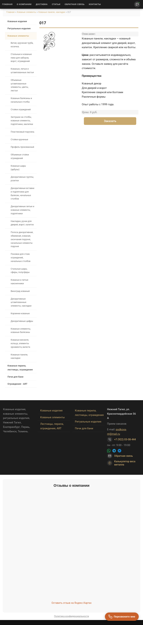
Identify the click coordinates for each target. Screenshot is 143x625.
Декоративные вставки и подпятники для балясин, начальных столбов (22, 193)
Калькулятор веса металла (121, 463)
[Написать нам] (137, 4)
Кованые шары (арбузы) (18, 168)
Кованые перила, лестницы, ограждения (20, 367)
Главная (7, 4)
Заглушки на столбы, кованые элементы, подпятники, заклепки (22, 120)
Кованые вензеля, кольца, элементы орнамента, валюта (20, 343)
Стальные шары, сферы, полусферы (20, 271)
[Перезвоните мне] (122, 617)
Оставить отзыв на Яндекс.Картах (71, 602)
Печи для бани (15, 376)
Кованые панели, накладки (51, 12)
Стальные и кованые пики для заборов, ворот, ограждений (21, 58)
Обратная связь (75, 4)
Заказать (110, 121)
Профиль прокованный (22, 147)
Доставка (42, 4)
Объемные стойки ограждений (20, 156)
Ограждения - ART (17, 384)
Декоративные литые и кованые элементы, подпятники (22, 210)
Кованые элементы (27, 12)
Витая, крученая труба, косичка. (22, 45)
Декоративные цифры (22, 321)
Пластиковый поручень (22, 132)
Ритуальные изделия (18, 28)
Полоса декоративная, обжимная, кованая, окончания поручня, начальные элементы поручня (22, 239)
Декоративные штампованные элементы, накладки (21, 302)
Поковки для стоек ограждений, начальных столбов (20, 257)
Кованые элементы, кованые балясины (21, 331)
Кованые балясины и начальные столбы (21, 100)
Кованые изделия (17, 21)
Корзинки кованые (20, 313)
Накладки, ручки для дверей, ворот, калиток (22, 223)
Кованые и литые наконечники (19, 282)
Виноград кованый (20, 291)
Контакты (95, 4)
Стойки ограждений (21, 109)
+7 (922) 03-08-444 (125, 439)
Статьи (56, 4)
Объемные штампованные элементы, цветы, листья (19, 85)
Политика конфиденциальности (71, 616)
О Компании (24, 4)
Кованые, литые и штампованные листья (22, 71)
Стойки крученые (19, 139)
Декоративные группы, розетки (22, 179)
